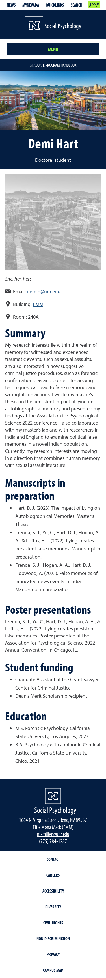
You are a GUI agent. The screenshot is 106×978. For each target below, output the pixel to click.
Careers (53, 875)
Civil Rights (53, 922)
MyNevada (30, 5)
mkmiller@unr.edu (53, 833)
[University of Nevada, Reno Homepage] (53, 796)
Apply (94, 5)
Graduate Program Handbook (53, 65)
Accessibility (53, 891)
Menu (53, 49)
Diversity (53, 907)
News (11, 5)
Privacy (53, 954)
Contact (53, 859)
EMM (38, 304)
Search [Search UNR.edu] (76, 5)
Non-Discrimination (53, 938)
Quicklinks (55, 5)
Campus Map (53, 970)
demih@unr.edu (43, 291)
